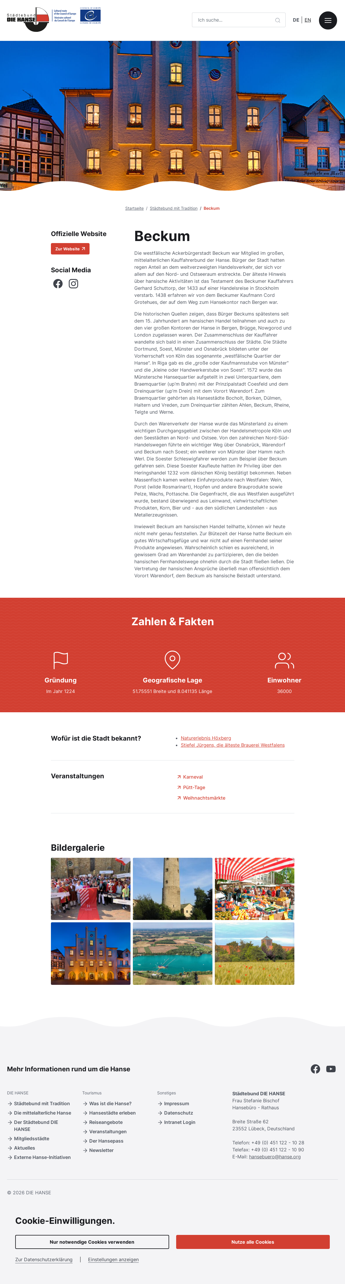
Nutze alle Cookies (252, 1242)
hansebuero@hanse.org (275, 1157)
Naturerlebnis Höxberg (206, 738)
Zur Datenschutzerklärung (44, 1259)
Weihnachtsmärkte (200, 797)
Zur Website (70, 248)
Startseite (134, 208)
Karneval (189, 776)
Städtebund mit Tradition (174, 208)
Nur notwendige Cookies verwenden (92, 1242)
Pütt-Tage (190, 787)
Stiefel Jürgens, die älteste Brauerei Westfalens (233, 745)
